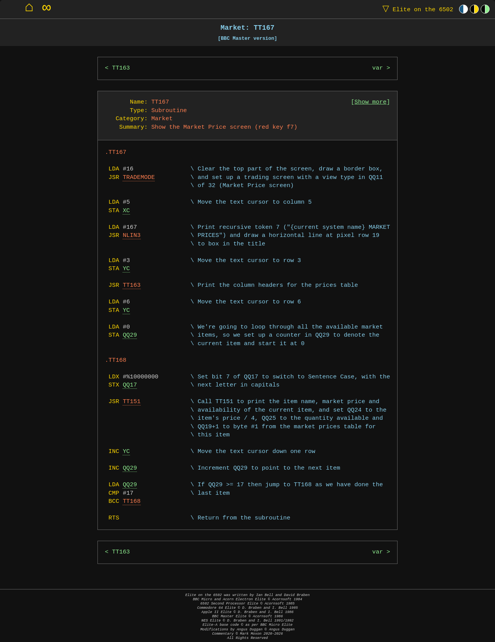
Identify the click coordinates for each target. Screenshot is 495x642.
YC (126, 269)
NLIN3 (131, 236)
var (377, 68)
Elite (416, 9)
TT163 (121, 68)
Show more (371, 102)
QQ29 (130, 335)
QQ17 (130, 385)
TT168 (131, 501)
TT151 (131, 402)
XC (126, 211)
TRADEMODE (139, 178)
